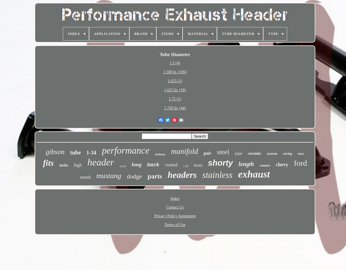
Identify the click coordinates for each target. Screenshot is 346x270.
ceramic (254, 153)
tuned (85, 177)
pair (207, 153)
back (153, 165)
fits (48, 162)
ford (300, 163)
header (100, 162)
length (246, 164)
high (78, 165)
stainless (217, 175)
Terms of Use (174, 225)
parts (155, 176)
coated (171, 164)
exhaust (254, 174)
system (272, 153)
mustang (108, 176)
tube (75, 152)
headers (182, 175)
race (301, 153)
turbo (63, 165)
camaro (265, 165)
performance (126, 150)
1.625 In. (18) (175, 90)
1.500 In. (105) (175, 72)
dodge (134, 176)
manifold (184, 151)
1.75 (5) (175, 99)
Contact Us (175, 207)
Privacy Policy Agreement (175, 216)
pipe (238, 153)
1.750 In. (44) (175, 108)
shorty (220, 162)
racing (287, 154)
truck (123, 166)
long (136, 164)
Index (174, 198)
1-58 (185, 166)
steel (223, 152)
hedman (160, 154)
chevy (282, 164)
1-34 (91, 153)
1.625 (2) (175, 81)
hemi (198, 165)
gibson (55, 152)
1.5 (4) (175, 63)
